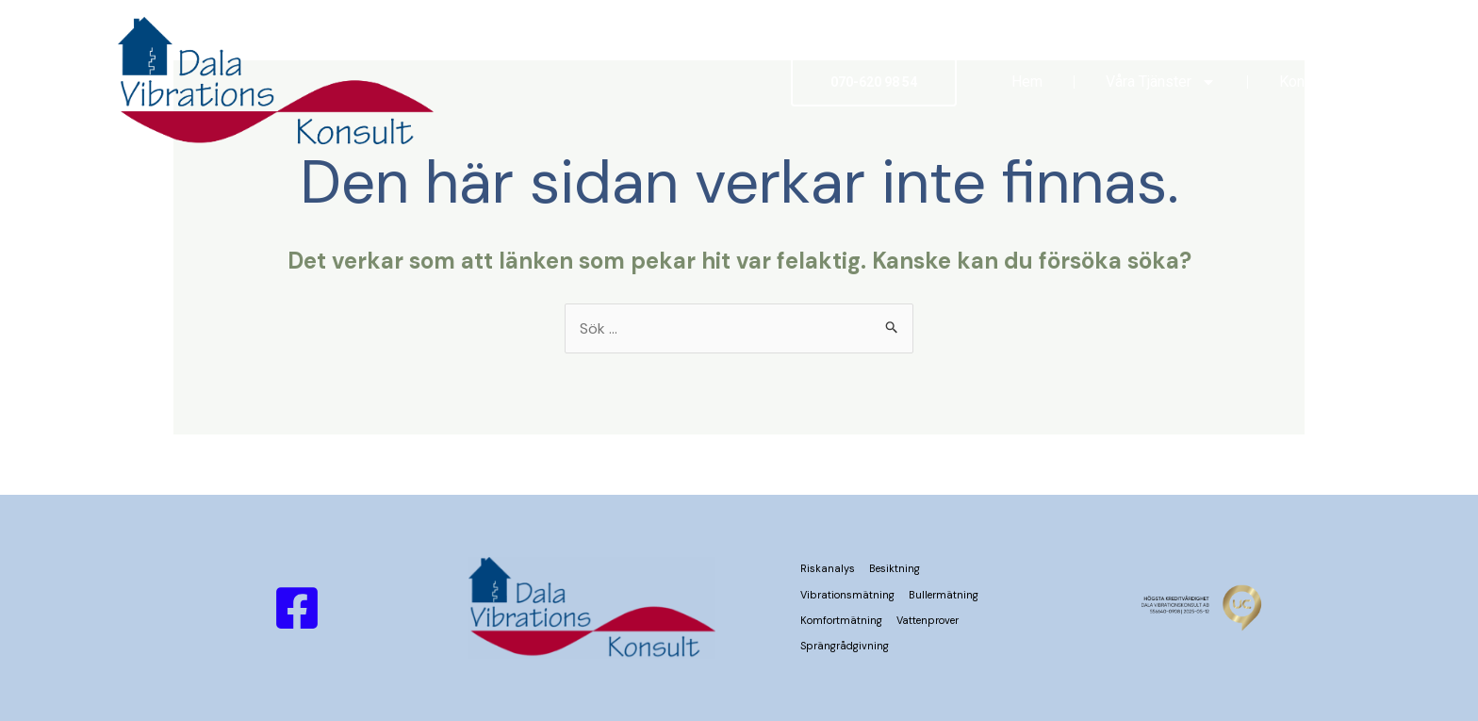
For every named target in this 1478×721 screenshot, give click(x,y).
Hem (1027, 81)
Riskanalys (827, 568)
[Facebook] (296, 607)
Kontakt (1304, 81)
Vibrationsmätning (847, 594)
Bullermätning (943, 594)
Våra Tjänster (1161, 82)
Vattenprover (927, 620)
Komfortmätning (841, 620)
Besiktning (894, 568)
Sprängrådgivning (844, 645)
